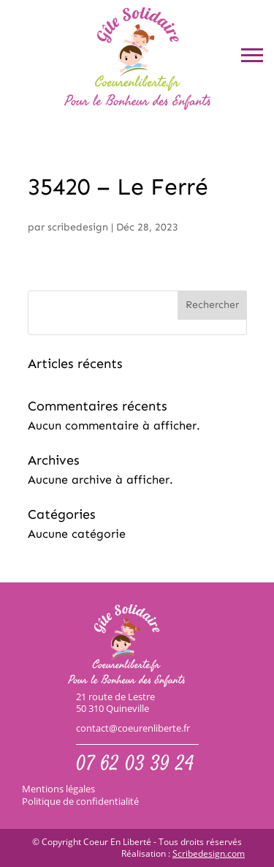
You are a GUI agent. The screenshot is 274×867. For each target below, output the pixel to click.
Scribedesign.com (208, 854)
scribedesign (77, 227)
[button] (252, 55)
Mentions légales (58, 788)
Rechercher (212, 305)
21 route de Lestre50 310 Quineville (115, 703)
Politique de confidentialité (80, 801)
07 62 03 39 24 (135, 765)
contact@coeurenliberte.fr (133, 728)
